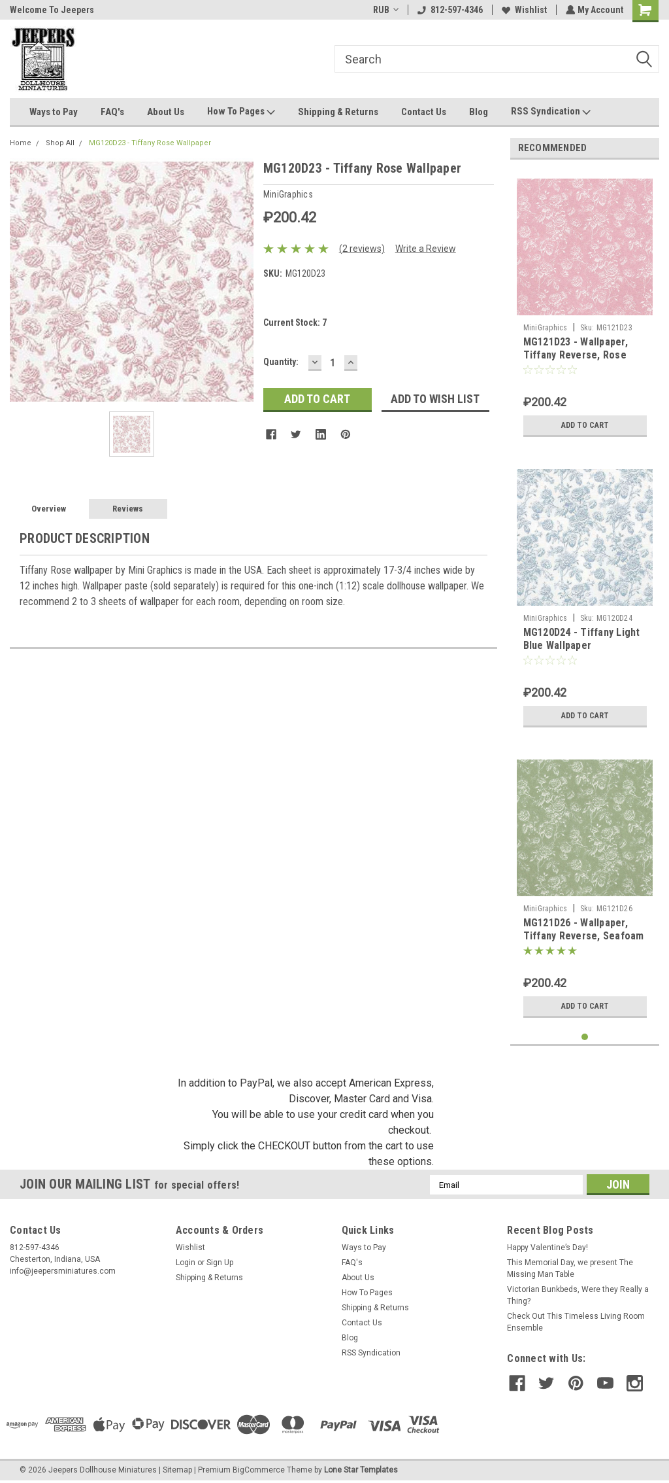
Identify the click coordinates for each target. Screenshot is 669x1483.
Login (185, 1262)
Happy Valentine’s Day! (547, 1247)
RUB (384, 10)
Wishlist (523, 10)
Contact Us (423, 112)
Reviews (127, 509)
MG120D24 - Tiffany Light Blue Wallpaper (581, 639)
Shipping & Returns (338, 112)
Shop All (60, 143)
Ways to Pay (53, 112)
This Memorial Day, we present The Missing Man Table (570, 1268)
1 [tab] (585, 1037)
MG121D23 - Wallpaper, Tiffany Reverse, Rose (575, 348)
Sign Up (219, 1262)
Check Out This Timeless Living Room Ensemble (576, 1322)
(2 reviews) (362, 248)
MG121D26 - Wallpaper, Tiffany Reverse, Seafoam (583, 929)
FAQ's (112, 112)
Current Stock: (295, 322)
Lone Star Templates (361, 1469)
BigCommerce (259, 1469)
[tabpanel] (585, 306)
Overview (48, 509)
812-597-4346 (448, 10)
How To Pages (241, 111)
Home (20, 143)
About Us (165, 112)
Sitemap (177, 1469)
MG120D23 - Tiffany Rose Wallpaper (150, 143)
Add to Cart (585, 425)
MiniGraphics (545, 327)
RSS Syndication (551, 111)
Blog (478, 112)
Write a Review (425, 248)
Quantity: (281, 362)
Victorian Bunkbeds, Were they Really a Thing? (578, 1295)
